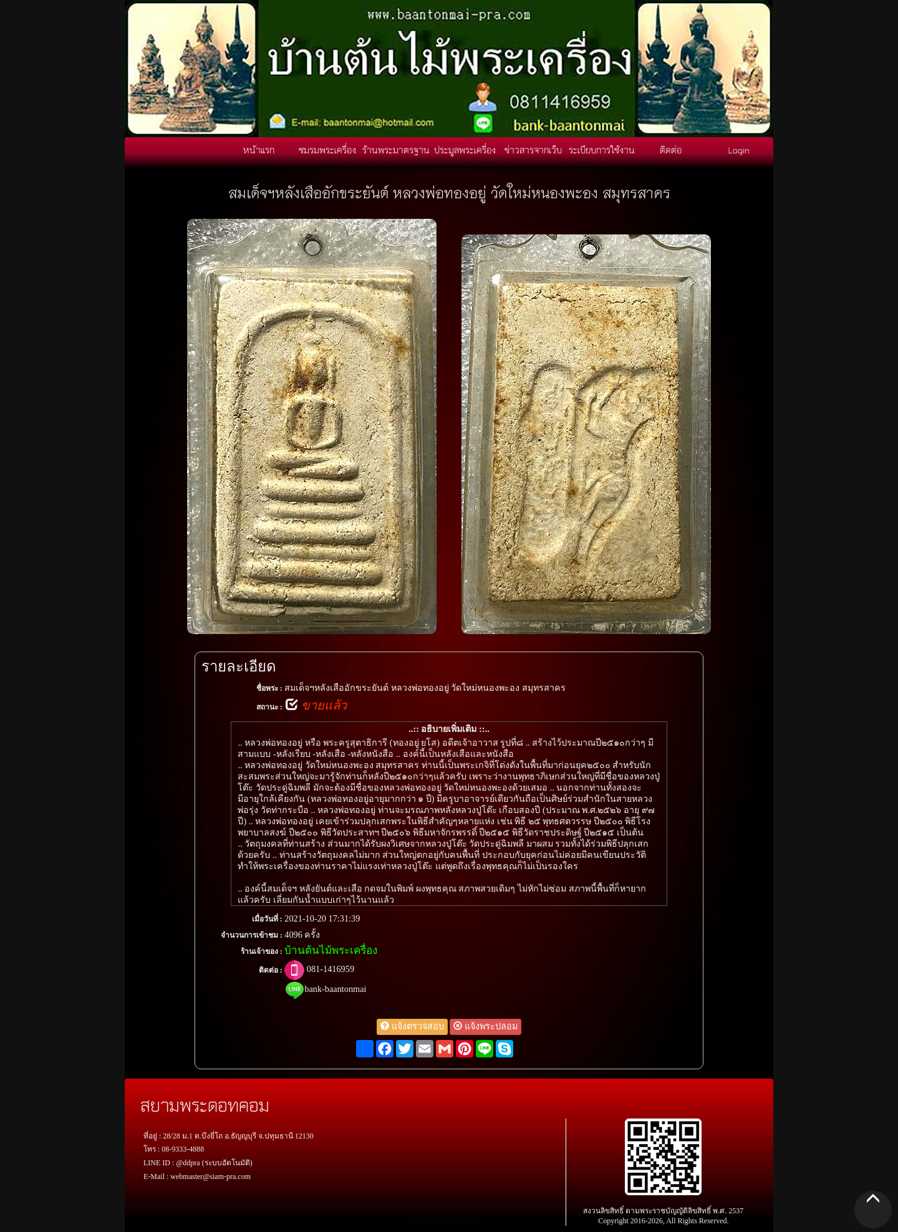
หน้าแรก (258, 149)
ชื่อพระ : (269, 688)
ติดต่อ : (270, 970)
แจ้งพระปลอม (485, 1026)
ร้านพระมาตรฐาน (396, 149)
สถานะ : (269, 707)
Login (739, 149)
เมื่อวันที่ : (267, 919)
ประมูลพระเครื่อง (465, 149)
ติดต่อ (671, 149)
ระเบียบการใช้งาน (602, 149)
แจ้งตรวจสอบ (412, 1026)
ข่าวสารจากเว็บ (533, 149)
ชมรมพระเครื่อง (327, 149)
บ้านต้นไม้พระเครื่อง (330, 950)
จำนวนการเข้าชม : (251, 935)
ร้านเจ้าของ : (261, 951)
